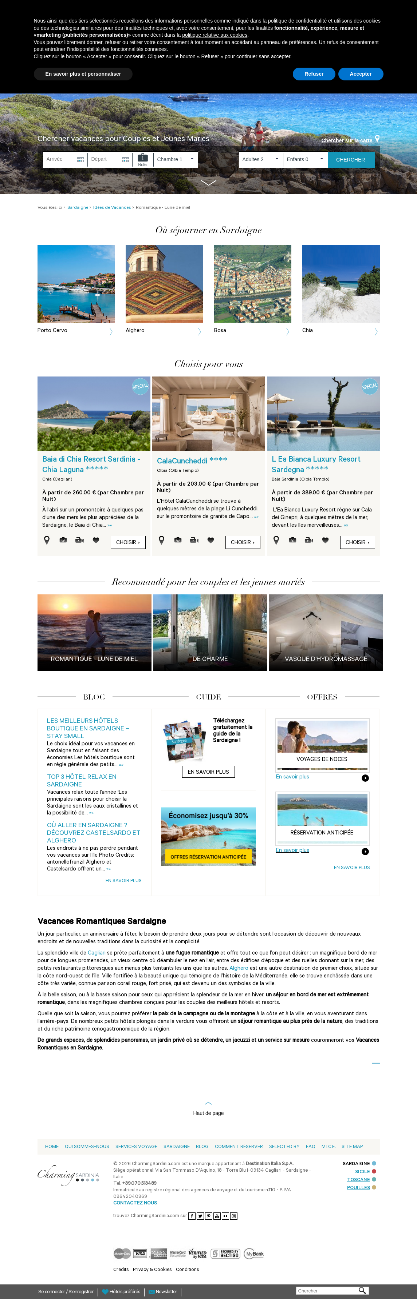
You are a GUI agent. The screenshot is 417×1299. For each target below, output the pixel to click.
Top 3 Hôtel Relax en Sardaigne (82, 781)
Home (52, 1147)
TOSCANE (361, 1180)
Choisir (128, 543)
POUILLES (361, 1188)
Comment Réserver (239, 1147)
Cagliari (97, 954)
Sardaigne (177, 1147)
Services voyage (136, 1147)
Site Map (352, 1147)
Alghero (238, 969)
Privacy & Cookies (152, 1270)
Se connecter (52, 1292)
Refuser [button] (313, 74)
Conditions (187, 1270)
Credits (121, 1270)
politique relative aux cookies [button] (214, 35)
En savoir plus (124, 881)
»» (109, 526)
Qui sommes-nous (87, 1147)
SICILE (365, 1172)
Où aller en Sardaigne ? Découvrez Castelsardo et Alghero (94, 833)
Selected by (284, 1147)
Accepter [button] (361, 74)
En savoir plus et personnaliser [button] (83, 74)
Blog (202, 1147)
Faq (310, 1147)
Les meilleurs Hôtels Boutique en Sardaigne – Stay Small (88, 729)
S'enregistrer (81, 1292)
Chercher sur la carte (350, 140)
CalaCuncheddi (192, 462)
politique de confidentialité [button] (297, 21)
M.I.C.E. (328, 1147)
